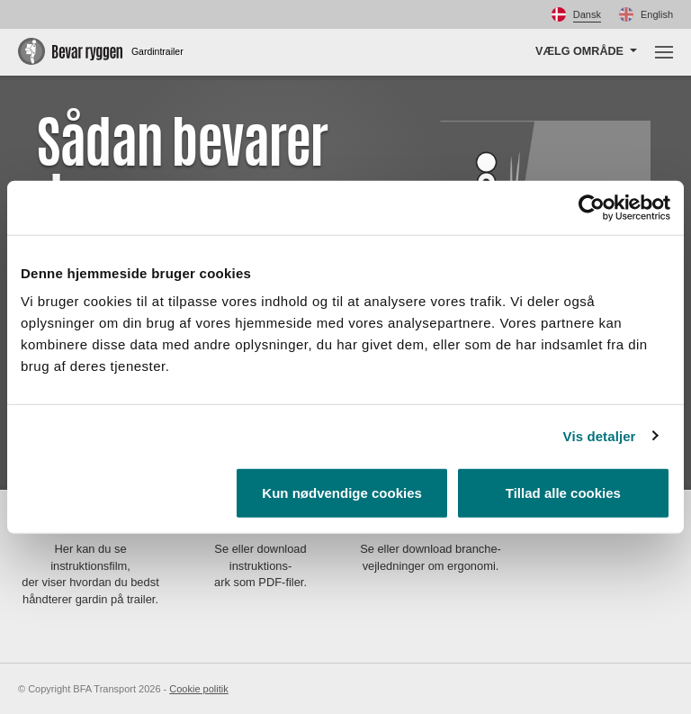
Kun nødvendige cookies (342, 493)
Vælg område (579, 51)
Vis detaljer (599, 435)
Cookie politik (198, 688)
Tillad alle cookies (563, 493)
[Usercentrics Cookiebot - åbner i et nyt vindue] (591, 207)
